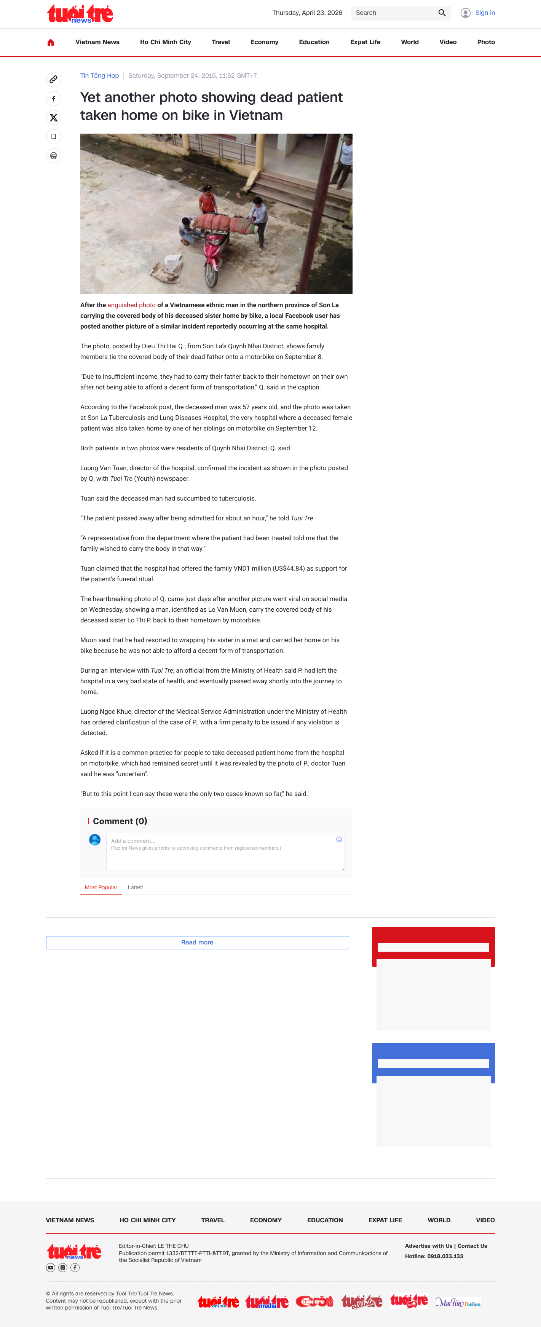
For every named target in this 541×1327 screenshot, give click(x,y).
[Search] (401, 13)
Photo (486, 42)
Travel (221, 42)
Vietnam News (98, 42)
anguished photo (132, 305)
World (410, 42)
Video (448, 42)
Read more (197, 942)
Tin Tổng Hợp (99, 76)
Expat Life (365, 42)
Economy (264, 42)
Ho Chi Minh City (165, 42)
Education (314, 42)
